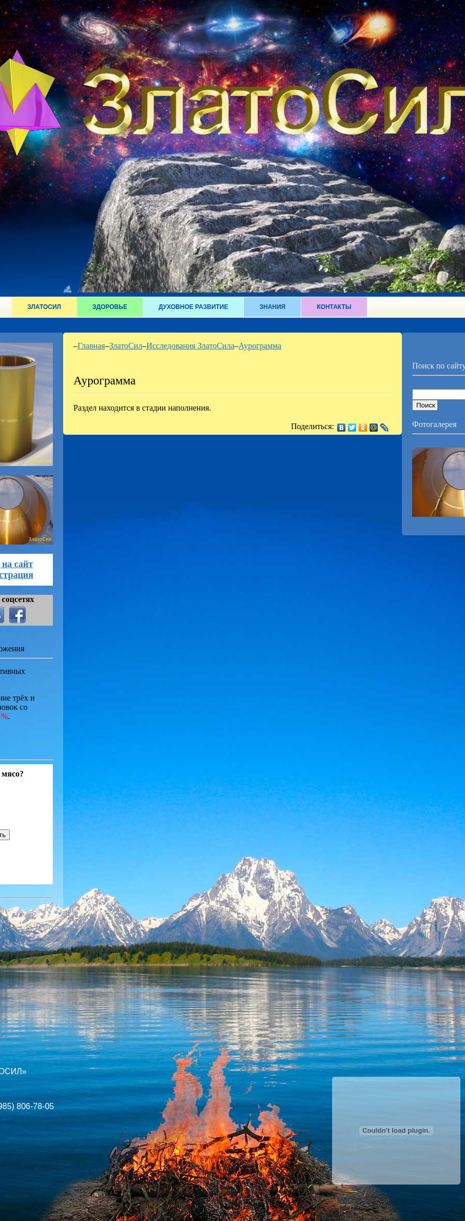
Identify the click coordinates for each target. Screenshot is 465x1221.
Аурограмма (259, 345)
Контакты (334, 307)
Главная (91, 345)
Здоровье (109, 307)
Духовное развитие (193, 307)
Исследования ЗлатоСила (190, 345)
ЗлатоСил (44, 307)
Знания (272, 307)
